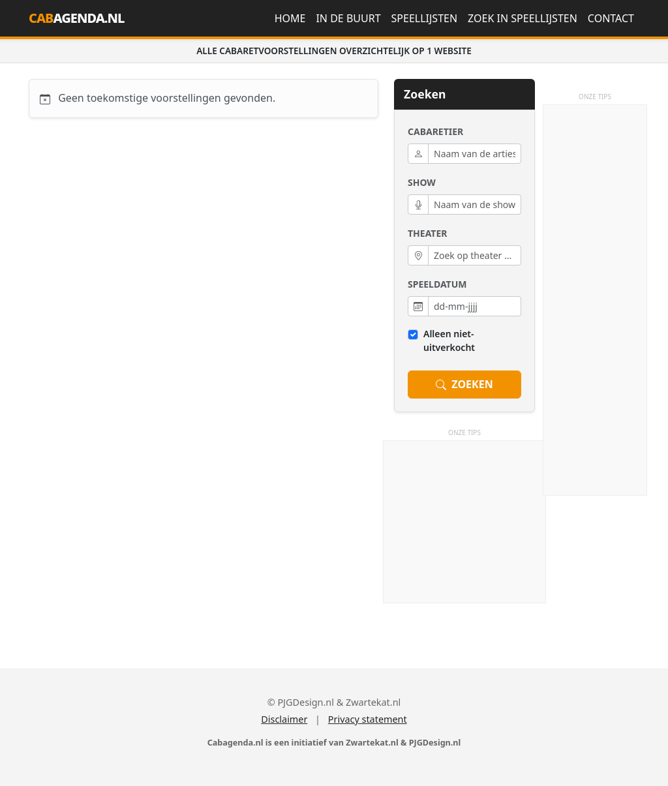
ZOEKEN (464, 385)
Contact (611, 18)
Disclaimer (284, 719)
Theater (427, 233)
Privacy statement (367, 719)
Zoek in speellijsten (522, 18)
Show (422, 182)
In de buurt (348, 18)
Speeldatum (437, 284)
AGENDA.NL (76, 18)
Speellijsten (424, 18)
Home (290, 18)
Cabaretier (435, 131)
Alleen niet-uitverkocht (449, 340)
